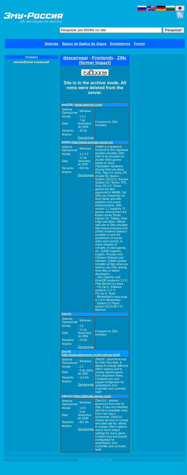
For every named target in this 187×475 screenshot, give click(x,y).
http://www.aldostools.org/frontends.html (91, 354)
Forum (139, 44)
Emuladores (120, 44)
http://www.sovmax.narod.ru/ (92, 142)
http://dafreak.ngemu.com (92, 396)
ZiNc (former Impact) (102, 60)
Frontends (102, 57)
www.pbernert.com (88, 104)
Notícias (52, 44)
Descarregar (86, 137)
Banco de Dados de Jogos (84, 44)
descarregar (75, 57)
